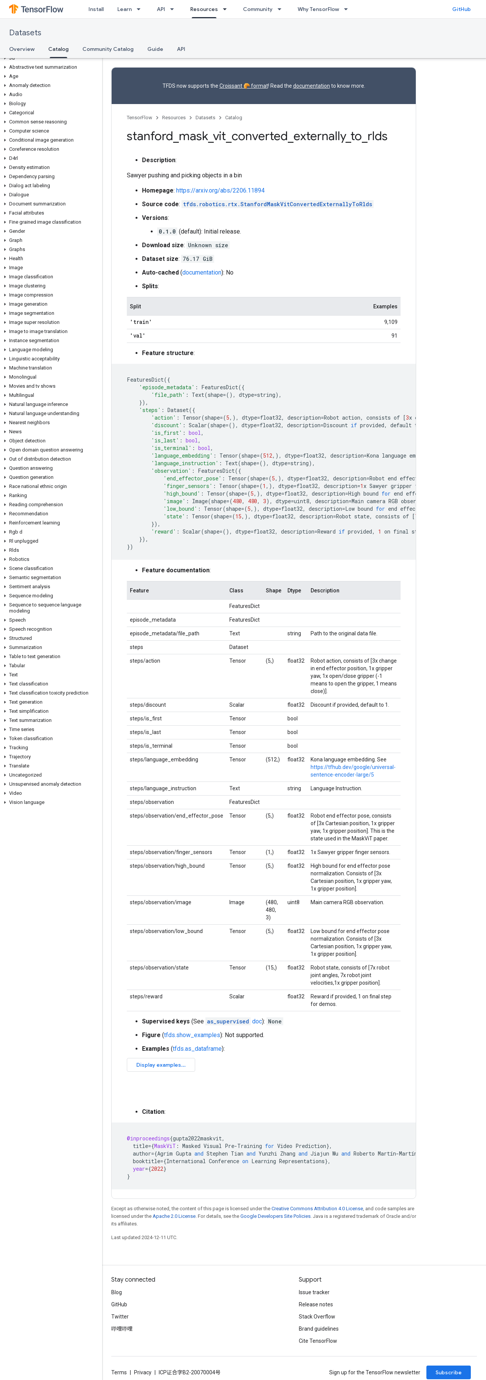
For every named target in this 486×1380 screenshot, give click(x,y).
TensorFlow (139, 117)
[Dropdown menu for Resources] (227, 9)
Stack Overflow (317, 1317)
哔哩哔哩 (122, 1329)
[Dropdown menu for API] (174, 9)
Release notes (316, 1304)
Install (96, 9)
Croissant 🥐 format (243, 86)
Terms (119, 1372)
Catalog (233, 117)
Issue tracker (314, 1292)
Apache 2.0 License (174, 1216)
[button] (49, 58)
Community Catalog (108, 49)
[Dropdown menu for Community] (282, 9)
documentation (311, 86)
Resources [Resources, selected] (204, 9)
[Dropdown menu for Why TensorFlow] (348, 9)
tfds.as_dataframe (197, 1048)
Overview (22, 49)
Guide (155, 49)
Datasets (25, 33)
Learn (124, 9)
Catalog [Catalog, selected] (58, 49)
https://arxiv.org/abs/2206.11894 (220, 190)
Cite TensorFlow (318, 1341)
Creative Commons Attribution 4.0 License (317, 1208)
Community (258, 9)
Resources (174, 117)
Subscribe (449, 1372)
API (161, 9)
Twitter (120, 1317)
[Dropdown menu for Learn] (141, 9)
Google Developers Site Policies (275, 1216)
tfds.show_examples (192, 1035)
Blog (116, 1292)
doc (233, 1021)
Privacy (142, 1372)
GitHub (461, 9)
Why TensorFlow (318, 9)
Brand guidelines (319, 1329)
